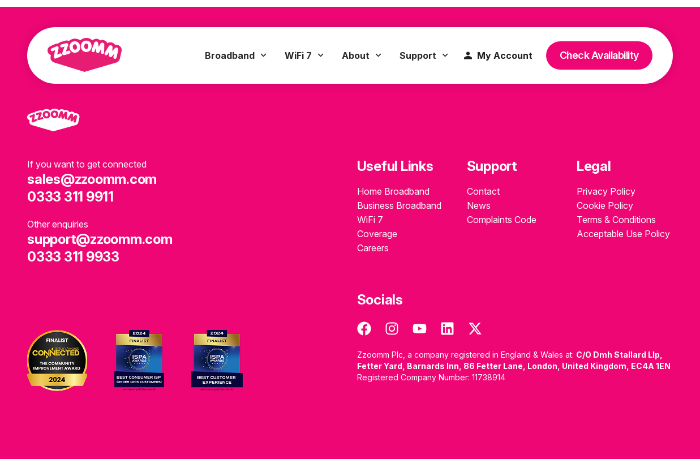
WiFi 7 (304, 55)
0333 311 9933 (73, 256)
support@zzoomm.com (100, 239)
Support (424, 55)
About (361, 55)
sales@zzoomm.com (92, 179)
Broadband (236, 55)
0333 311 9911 (70, 196)
